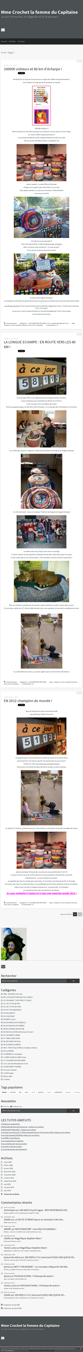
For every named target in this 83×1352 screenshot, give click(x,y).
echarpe (6, 325)
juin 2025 (7, 1184)
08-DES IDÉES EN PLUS (11, 1041)
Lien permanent (10, 323)
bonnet (77, 1092)
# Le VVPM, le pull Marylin (10, 1138)
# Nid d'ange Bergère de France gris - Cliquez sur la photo (22, 1127)
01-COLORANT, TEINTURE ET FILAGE (17, 1000)
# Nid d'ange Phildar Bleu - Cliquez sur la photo (18, 1130)
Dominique (9, 1210)
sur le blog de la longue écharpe (48, 764)
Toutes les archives (11, 1194)
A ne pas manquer (10, 1070)
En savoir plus (10, 1350)
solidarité (58, 1092)
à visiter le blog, (18, 407)
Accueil (4, 41)
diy (20, 1092)
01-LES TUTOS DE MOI (11, 1004)
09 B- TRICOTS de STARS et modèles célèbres (20, 1048)
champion (40, 325)
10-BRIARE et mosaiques (12, 1054)
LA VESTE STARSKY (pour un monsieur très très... (39, 1219)
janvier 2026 (8, 1168)
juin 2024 (7, 1191)
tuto (26, 1092)
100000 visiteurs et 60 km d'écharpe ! (33, 69)
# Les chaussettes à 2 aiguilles (12, 1141)
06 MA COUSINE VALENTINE (13, 1029)
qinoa (7, 1266)
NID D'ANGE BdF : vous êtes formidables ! (35, 1228)
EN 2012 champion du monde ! (28, 700)
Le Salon (6, 1079)
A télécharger (8, 1073)
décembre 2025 (9, 1172)
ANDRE (7, 1228)
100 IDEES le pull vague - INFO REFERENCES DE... (44, 1210)
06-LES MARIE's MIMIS (11, 1035)
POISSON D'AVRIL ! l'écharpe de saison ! (34, 1276)
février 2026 (8, 1165)
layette (68, 1092)
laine (49, 1092)
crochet (13, 1092)
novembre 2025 (10, 1175)
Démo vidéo (7, 1076)
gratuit (41, 1092)
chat (33, 1092)
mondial (18, 325)
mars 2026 (8, 1162)
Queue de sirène (12, 1257)
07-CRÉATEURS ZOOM (11, 1038)
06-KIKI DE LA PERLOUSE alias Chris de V (18, 1032)
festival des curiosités (53, 244)
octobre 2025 (9, 1178)
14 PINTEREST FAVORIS (12, 1067)
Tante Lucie (10, 1247)
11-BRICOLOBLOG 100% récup (14, 1057)
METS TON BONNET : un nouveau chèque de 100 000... (41, 1266)
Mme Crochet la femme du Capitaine (39, 12)
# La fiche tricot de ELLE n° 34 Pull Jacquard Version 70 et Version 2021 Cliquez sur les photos (35, 1132)
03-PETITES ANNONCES (12, 1010)
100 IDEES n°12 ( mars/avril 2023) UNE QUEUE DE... (50, 1257)
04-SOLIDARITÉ (9, 1013)
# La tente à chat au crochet (11, 1146)
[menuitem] (5, 41)
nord (29, 325)
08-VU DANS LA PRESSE (12, 1045)
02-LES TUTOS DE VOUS (12, 1007)
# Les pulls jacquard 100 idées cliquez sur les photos (20, 1135)
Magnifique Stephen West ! (28, 1238)
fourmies (24, 325)
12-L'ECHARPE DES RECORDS (14, 1060)
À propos (21, 41)
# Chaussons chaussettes (10, 1124)
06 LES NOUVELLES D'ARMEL (14, 1026)
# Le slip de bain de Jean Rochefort (14, 1149)
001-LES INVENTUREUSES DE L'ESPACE (18, 997)
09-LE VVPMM (8, 1051)
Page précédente (66, 914)
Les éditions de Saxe (11, 306)
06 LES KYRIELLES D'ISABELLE (14, 1022)
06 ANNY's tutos (9, 1019)
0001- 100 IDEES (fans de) (12, 994)
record (12, 325)
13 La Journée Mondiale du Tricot (15, 1064)
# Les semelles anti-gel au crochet (14, 1144)
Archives (12, 41)
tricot (4, 1092)
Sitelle (7, 1219)
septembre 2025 (10, 1181)
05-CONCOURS (8, 1016)
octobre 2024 (9, 1187)
